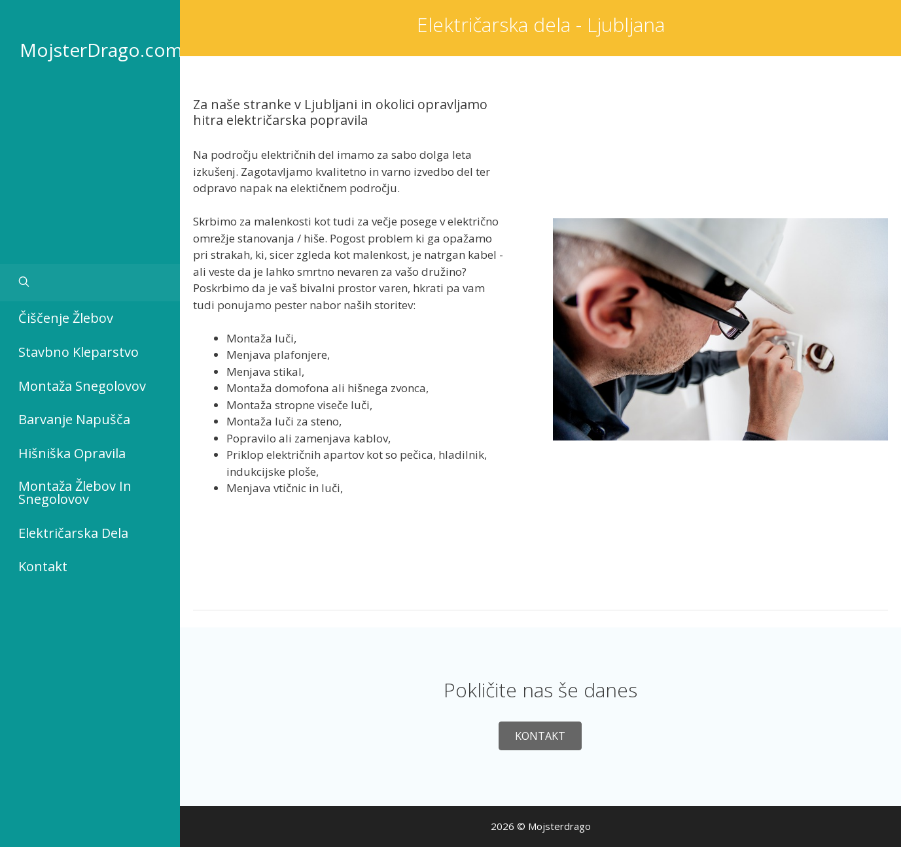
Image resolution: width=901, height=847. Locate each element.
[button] (540, 736)
